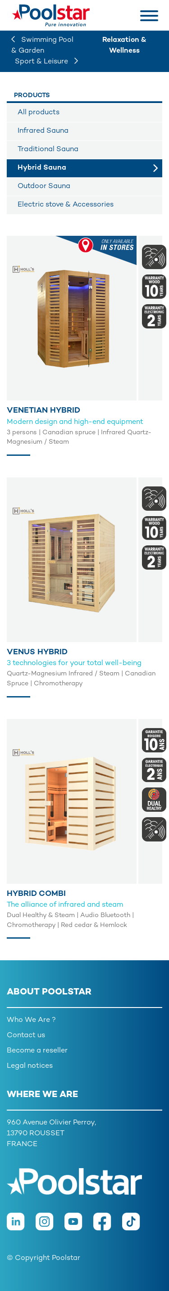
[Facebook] (107, 1226)
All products (38, 113)
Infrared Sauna (43, 131)
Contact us (26, 1035)
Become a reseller (37, 1051)
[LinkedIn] (21, 1226)
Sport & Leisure (46, 62)
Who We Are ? (31, 1020)
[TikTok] (135, 1226)
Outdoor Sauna (44, 186)
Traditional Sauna (48, 149)
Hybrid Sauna (42, 168)
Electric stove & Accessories (66, 205)
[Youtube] (78, 1226)
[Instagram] (50, 1226)
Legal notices (30, 1066)
